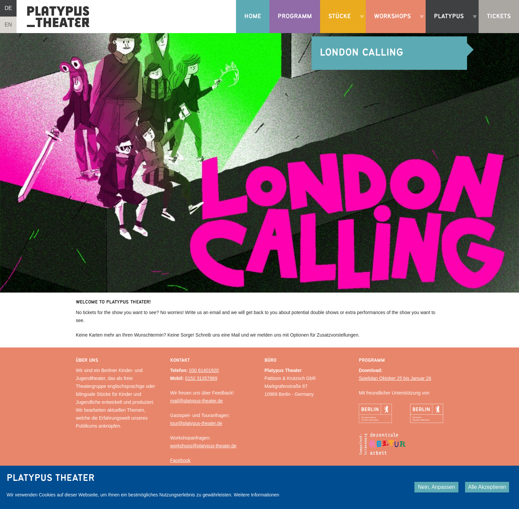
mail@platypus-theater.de (196, 400)
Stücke (342, 23)
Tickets (499, 16)
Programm (295, 16)
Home (252, 16)
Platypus (452, 23)
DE (8, 8)
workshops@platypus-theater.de (203, 445)
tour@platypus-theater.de (196, 423)
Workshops (395, 23)
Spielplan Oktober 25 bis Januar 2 (394, 378)
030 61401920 (204, 370)
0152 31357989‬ (201, 378)
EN (8, 24)
